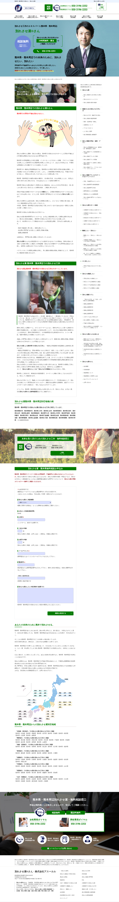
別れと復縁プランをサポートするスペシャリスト (91, 175)
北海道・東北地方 (22, 729)
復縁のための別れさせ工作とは (91, 109)
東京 (60, 700)
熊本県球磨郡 (63, 418)
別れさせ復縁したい (88, 273)
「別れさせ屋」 (64, 868)
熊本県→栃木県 (20, 740)
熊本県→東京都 (20, 737)
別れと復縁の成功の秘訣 (90, 102)
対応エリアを (87, 285)
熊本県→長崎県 (42, 777)
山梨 (40, 690)
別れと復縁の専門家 (87, 874)
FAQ (83, 877)
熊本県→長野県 (31, 744)
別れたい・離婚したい (66, 886)
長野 (45, 690)
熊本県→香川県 (31, 770)
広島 (29, 697)
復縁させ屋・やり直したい (89, 886)
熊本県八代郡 (43, 418)
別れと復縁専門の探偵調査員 (91, 184)
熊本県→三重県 (52, 751)
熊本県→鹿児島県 (31, 779)
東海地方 (19, 748)
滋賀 (52, 709)
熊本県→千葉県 (54, 737)
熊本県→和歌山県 (21, 759)
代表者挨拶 (87, 369)
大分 (25, 714)
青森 (60, 690)
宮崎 (20, 714)
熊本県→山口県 (63, 764)
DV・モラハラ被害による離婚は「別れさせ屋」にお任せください (93, 254)
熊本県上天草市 (55, 413)
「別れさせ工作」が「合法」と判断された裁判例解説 (93, 300)
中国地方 (19, 762)
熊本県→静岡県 (42, 751)
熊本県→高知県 (52, 770)
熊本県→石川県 (52, 744)
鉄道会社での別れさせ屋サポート (93, 217)
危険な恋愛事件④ (88, 313)
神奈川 (65, 700)
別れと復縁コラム (87, 294)
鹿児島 (20, 716)
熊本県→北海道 (20, 731)
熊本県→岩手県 (42, 731)
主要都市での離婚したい (66, 883)
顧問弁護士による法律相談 (91, 191)
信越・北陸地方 (22, 742)
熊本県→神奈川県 (31, 737)
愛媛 (40, 716)
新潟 (35, 688)
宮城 (70, 690)
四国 (45, 888)
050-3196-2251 (49, 51)
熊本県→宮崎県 (20, 779)
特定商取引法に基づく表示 (67, 893)
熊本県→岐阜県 (31, 751)
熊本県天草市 (24, 415)
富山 (40, 688)
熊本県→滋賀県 (52, 757)
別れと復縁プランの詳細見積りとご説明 (93, 152)
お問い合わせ (87, 382)
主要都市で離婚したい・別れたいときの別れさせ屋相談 (93, 240)
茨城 (65, 702)
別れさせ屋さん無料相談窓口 (29, 391)
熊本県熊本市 (19, 411)
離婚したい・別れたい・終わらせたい (93, 236)
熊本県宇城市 (66, 413)
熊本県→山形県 (20, 733)
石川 (45, 688)
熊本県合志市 (34, 415)
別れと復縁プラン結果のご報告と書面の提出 (93, 163)
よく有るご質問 (88, 131)
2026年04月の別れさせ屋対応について (93, 350)
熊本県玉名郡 (55, 415)
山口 (29, 700)
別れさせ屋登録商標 (87, 893)
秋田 (60, 693)
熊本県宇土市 (45, 413)
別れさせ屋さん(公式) (99, 1)
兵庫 (48, 714)
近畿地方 (19, 755)
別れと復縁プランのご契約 (91, 156)
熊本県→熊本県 (52, 777)
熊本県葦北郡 (53, 418)
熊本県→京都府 (42, 757)
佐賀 (20, 711)
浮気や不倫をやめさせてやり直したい (93, 266)
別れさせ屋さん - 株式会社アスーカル (35, 869)
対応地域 (84, 871)
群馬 (60, 705)
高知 (40, 718)
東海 (36, 888)
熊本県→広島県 (52, 764)
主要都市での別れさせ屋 (88, 880)
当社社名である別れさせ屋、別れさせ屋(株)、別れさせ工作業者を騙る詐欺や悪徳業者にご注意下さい (93, 345)
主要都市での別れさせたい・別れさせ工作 (93, 213)
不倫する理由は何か (89, 323)
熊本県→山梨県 (42, 740)
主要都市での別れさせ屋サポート (93, 210)
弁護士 (44, 192)
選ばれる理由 (63, 874)
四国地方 (19, 768)
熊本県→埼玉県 (43, 737)
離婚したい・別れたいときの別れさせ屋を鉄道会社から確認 (93, 245)
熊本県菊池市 (35, 413)
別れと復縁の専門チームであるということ (93, 198)
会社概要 (86, 366)
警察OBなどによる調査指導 (91, 194)
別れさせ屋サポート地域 (90, 205)
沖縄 (23, 683)
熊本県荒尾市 (57, 411)
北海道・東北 (20, 888)
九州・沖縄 (50, 888)
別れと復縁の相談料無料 (90, 118)
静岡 (40, 693)
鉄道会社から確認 (95, 285)
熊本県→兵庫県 (31, 757)
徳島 (35, 718)
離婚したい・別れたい (89, 230)
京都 (48, 711)
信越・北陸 (31, 888)
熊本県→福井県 (63, 744)
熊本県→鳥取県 (20, 764)
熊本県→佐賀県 (31, 777)
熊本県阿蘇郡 (23, 418)
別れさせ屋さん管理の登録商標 (43, 887)
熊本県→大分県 (63, 777)
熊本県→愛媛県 (42, 770)
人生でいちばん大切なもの (91, 316)
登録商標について (88, 372)
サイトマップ (63, 896)
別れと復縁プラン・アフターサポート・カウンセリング (93, 168)
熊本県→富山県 (42, 744)
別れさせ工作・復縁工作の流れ (92, 115)
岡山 (34, 697)
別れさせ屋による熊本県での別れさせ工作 (30, 346)
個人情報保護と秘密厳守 (90, 134)
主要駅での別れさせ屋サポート (92, 221)
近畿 (39, 888)
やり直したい (86, 261)
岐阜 (45, 693)
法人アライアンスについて (91, 379)
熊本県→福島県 (31, 733)
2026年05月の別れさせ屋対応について (93, 354)
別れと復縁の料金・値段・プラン (91, 141)
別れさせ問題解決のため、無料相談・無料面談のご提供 (93, 148)
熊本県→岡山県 (42, 764)
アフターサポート (88, 128)
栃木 (70, 702)
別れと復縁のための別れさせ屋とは (93, 95)
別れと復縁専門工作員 (90, 187)
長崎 (25, 709)
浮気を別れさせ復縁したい (91, 278)
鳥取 (34, 700)
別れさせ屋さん (87, 361)
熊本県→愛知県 (20, 751)
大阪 (52, 711)
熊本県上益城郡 (33, 418)
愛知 (35, 693)
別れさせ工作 (86, 868)
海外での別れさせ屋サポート (91, 224)
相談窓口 (62, 877)
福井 (35, 690)
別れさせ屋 (65, 194)
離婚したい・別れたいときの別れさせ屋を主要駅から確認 (93, 249)
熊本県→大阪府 (20, 757)
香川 (35, 716)
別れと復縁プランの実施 (90, 159)
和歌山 (47, 716)
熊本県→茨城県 (65, 737)
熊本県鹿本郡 (64, 415)
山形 (65, 693)
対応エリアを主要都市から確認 (92, 281)
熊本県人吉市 (48, 411)
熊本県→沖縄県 (43, 779)
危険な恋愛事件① (88, 304)
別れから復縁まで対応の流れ (68, 871)
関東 (25, 888)
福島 (70, 693)
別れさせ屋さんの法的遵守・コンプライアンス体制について (93, 327)
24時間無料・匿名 (46, 41)
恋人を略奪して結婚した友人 (91, 320)
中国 (42, 888)
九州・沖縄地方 (22, 775)
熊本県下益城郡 (44, 415)
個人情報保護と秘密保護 (88, 890)
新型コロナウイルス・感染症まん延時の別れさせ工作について (93, 339)
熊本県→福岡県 (20, 777)
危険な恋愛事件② (88, 307)
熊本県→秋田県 (63, 731)
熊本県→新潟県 (20, 744)
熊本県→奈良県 (63, 757)
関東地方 (19, 735)
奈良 (52, 714)
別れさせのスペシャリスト (91, 99)
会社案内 (62, 890)
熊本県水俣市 (67, 411)
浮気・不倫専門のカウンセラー (92, 181)
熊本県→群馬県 (31, 740)
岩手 (65, 690)
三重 (48, 709)
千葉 (70, 700)
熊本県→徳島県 (20, 770)
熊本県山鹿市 (26, 413)
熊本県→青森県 (31, 731)
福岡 (20, 709)
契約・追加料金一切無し (90, 121)
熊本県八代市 (38, 411)
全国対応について (88, 125)
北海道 (66, 676)
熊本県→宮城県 (52, 731)
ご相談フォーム (70, 447)
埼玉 (60, 702)
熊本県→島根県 (31, 764)
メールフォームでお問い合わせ (59, 846)
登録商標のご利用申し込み (91, 376)
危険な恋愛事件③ (88, 310)
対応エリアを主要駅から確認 (91, 288)
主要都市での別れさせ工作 (89, 883)
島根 (29, 702)
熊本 (25, 711)
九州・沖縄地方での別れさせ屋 (68, 880)
